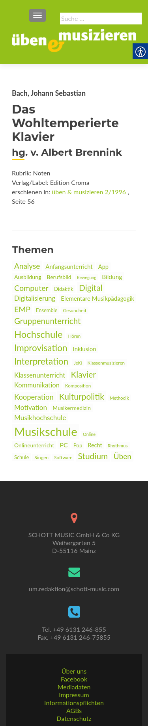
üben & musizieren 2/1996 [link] (89, 191)
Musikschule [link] (45, 431)
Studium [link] (93, 456)
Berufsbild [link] (59, 277)
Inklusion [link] (84, 348)
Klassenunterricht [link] (39, 375)
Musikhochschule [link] (40, 417)
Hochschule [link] (38, 334)
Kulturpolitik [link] (81, 396)
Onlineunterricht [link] (34, 445)
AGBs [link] (74, 710)
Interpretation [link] (41, 361)
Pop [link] (77, 445)
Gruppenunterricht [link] (47, 321)
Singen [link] (41, 457)
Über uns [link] (74, 671)
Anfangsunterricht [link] (68, 266)
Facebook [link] (74, 679)
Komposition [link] (78, 386)
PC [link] (63, 445)
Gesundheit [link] (74, 310)
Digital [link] (91, 287)
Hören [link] (74, 336)
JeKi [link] (78, 362)
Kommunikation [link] (37, 385)
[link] (74, 39)
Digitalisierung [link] (34, 298)
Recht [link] (95, 445)
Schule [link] (21, 457)
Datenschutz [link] (73, 718)
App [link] (103, 266)
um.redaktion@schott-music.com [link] (74, 588)
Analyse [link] (27, 265)
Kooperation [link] (34, 397)
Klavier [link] (83, 374)
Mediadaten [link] (74, 687)
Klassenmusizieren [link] (106, 363)
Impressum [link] (74, 694)
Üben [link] (122, 456)
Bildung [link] (112, 276)
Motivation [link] (30, 407)
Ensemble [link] (46, 310)
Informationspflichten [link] (74, 702)
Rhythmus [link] (118, 445)
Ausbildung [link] (27, 277)
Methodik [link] (119, 397)
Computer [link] (31, 287)
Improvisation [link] (40, 348)
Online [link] (89, 434)
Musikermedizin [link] (71, 407)
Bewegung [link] (86, 277)
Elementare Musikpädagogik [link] (97, 298)
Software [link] (63, 457)
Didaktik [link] (63, 289)
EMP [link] (22, 309)
